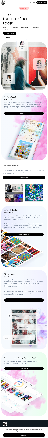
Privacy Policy (14, 431)
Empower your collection (24, 234)
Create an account (41, 2)
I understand (24, 435)
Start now (24, 300)
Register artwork (10, 33)
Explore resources (24, 368)
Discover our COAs (24, 113)
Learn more (9, 37)
